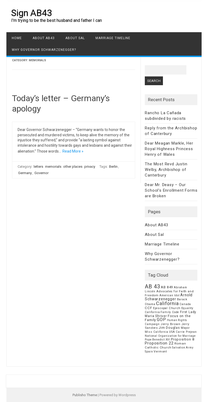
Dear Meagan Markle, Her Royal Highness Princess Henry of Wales (169, 149)
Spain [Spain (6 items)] (149, 351)
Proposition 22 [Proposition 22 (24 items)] (159, 343)
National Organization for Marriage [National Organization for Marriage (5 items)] (170, 335)
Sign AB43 (31, 12)
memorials (53, 167)
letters (38, 167)
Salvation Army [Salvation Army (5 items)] (182, 347)
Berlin (113, 167)
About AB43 (44, 38)
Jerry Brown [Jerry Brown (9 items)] (171, 324)
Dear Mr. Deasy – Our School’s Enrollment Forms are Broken (171, 190)
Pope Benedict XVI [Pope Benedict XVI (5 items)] (157, 339)
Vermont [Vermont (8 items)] (160, 351)
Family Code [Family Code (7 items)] (170, 312)
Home (17, 38)
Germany (25, 173)
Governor (41, 173)
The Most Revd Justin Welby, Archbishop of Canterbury (166, 170)
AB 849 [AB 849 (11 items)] (167, 287)
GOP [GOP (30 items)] (161, 319)
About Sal (75, 38)
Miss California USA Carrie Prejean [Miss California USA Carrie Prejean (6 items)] (171, 332)
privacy (89, 167)
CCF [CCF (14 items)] (148, 308)
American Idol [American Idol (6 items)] (169, 295)
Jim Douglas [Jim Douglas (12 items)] (169, 328)
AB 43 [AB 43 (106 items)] (152, 286)
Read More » (72, 151)
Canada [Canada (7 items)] (185, 304)
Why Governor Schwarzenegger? (44, 50)
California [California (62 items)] (167, 303)
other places (72, 167)
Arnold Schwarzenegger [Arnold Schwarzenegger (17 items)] (169, 297)
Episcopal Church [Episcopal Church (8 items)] (167, 308)
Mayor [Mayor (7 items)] (185, 328)
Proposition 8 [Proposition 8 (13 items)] (182, 339)
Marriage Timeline (112, 38)
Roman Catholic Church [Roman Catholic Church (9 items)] (165, 345)
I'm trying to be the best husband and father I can (56, 20)
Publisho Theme (85, 395)
